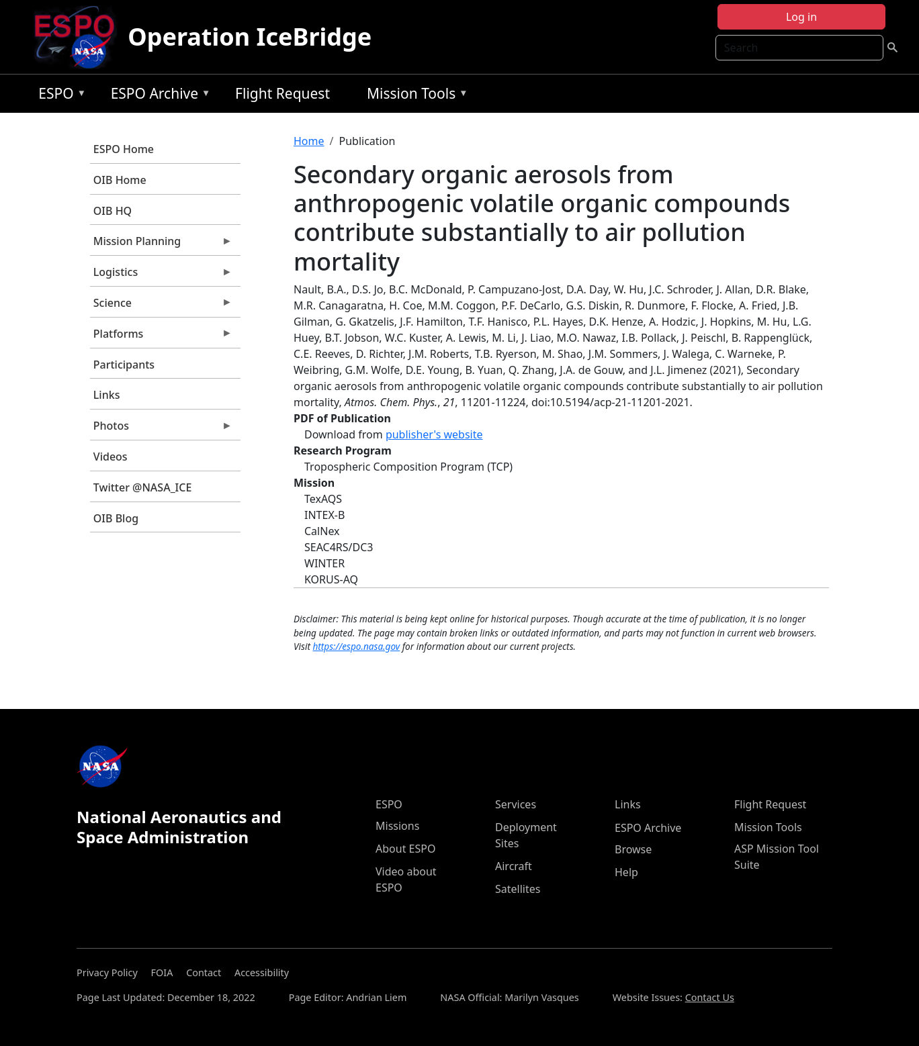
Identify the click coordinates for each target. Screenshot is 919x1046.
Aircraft (513, 866)
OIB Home (119, 180)
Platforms (161, 337)
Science (161, 306)
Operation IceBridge (249, 36)
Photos (161, 429)
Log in (801, 16)
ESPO (59, 95)
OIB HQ (112, 210)
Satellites (517, 889)
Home (309, 141)
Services (515, 804)
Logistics (161, 275)
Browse (633, 849)
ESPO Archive (157, 95)
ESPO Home (123, 149)
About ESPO (405, 848)
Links (106, 394)
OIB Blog (115, 518)
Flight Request (282, 93)
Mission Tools (414, 95)
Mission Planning (161, 244)
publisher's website (434, 434)
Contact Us (709, 997)
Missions (397, 825)
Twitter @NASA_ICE (142, 487)
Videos (110, 456)
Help (626, 872)
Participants (124, 364)
